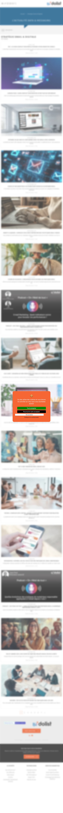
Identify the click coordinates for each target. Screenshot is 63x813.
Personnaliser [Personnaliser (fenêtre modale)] (29, 414)
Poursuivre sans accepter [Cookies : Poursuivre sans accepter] (31, 412)
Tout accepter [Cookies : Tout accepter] (31, 408)
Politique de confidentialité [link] (31, 417)
